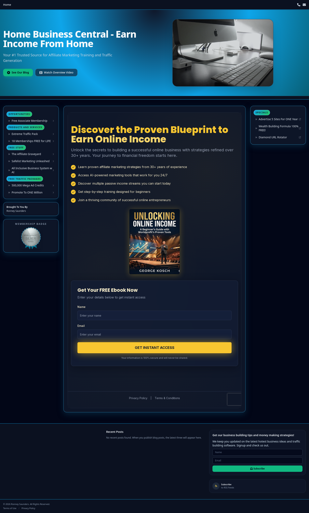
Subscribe (257, 468)
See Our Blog (18, 72)
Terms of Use (9, 508)
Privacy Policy (28, 508)
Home (7, 5)
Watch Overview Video (56, 72)
